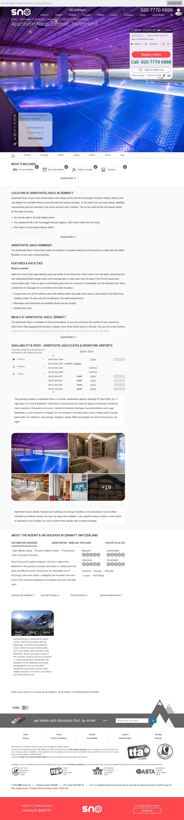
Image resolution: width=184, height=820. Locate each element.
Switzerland (53, 19)
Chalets (72, 15)
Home (14, 19)
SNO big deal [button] (174, 3)
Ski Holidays (25, 19)
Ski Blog (158, 734)
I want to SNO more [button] (42, 3)
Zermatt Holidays (21, 595)
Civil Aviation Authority (77, 749)
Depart (76, 155)
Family (100, 15)
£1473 (93, 385)
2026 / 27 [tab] (86, 351)
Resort (108, 155)
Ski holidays (77, 10)
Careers (125, 734)
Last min (158, 15)
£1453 (93, 376)
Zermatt (66, 19)
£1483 (93, 389)
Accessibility (92, 738)
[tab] (24, 543)
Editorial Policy (125, 738)
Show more (66, 237)
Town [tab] (18, 632)
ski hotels (65, 692)
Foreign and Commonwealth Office (32, 757)
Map (122, 155)
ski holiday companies (75, 764)
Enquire (147, 810)
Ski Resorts (39, 19)
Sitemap (158, 738)
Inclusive (128, 15)
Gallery (92, 155)
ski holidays (51, 692)
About (59, 734)
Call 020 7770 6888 (151, 62)
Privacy (26, 738)
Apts (110, 595)
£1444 (93, 359)
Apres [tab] (46, 632)
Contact (92, 734)
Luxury (114, 15)
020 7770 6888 (33, 805)
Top (13, 155)
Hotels (58, 15)
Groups (86, 15)
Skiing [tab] (32, 632)
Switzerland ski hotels (88, 692)
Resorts (45, 15)
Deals (143, 15)
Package (44, 155)
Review (27, 155)
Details (61, 155)
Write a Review (35, 138)
